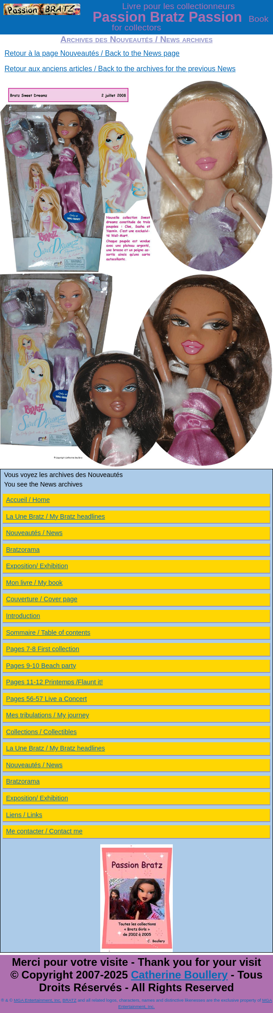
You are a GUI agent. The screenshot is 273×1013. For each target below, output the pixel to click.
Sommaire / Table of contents (48, 632)
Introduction (23, 615)
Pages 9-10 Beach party (41, 665)
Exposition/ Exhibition (37, 566)
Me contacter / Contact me (44, 831)
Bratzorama (22, 549)
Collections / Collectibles (41, 731)
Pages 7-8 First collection (42, 649)
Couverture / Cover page (42, 599)
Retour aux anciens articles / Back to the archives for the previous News (120, 69)
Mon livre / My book (34, 582)
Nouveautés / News (34, 532)
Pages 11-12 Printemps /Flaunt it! (54, 682)
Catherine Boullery (179, 975)
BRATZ (70, 1000)
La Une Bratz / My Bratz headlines (55, 516)
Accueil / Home (28, 499)
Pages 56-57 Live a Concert (46, 698)
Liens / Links (24, 814)
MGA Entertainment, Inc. (38, 1000)
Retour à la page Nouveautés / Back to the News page (92, 53)
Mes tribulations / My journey (47, 715)
